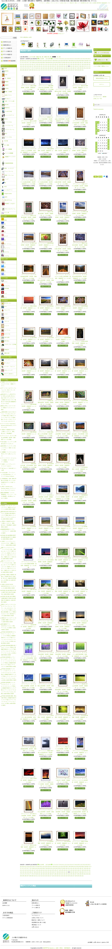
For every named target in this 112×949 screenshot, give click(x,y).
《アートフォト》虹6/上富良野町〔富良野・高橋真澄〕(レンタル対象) (63, 371)
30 (24, 60)
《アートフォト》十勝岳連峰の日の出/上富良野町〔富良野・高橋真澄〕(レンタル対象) (46, 87)
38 (36, 60)
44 (46, 60)
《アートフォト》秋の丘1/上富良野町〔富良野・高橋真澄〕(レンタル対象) (63, 402)
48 (53, 60)
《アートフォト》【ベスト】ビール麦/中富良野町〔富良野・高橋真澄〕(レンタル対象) (80, 654)
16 (71, 58)
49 (54, 60)
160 (62, 66)
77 (28, 62)
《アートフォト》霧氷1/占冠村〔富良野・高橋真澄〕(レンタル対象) (28, 122)
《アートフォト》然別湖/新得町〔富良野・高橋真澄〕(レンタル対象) (80, 496)
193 (67, 68)
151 (41, 66)
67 (84, 60)
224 (67, 70)
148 (35, 66)
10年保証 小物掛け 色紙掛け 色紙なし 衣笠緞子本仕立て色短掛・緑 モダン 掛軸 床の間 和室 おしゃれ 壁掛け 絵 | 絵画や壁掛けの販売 (8, 578)
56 (66, 60)
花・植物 (5, 145)
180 (37, 68)
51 (58, 60)
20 (78, 58)
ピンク (4, 236)
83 (38, 62)
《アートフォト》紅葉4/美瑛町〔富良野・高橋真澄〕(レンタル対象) (28, 371)
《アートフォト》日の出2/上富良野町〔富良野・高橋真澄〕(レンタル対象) (63, 626)
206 (25, 70)
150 (39, 66)
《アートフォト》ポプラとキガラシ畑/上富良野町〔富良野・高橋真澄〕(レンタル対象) (29, 717)
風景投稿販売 (104, 2)
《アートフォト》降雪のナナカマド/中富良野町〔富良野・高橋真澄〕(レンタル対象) (45, 119)
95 (58, 62)
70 (89, 60)
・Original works (73, 47)
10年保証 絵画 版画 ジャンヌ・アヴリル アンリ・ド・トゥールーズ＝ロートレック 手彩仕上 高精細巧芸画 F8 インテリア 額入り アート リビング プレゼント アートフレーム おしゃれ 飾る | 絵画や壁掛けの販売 (8, 688)
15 (70, 58)
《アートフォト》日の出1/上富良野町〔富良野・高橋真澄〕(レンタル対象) (80, 622)
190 (60, 68)
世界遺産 (5, 288)
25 (86, 58)
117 (35, 64)
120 (41, 64)
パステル (5, 256)
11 (63, 58)
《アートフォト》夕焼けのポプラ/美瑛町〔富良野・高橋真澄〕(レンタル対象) (45, 784)
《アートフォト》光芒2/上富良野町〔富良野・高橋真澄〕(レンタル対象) (63, 591)
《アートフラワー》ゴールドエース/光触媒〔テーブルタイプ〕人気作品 (8, 459)
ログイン (101, 84)
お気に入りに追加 (28, 93)
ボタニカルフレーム (8, 209)
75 (25, 62)
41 (41, 60)
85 (41, 62)
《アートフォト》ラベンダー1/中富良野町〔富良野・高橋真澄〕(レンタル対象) (63, 654)
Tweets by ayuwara (98, 109)
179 (35, 68)
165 (73, 66)
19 (76, 58)
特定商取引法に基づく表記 (86, 2)
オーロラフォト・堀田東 (99, 96)
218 (53, 70)
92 (53, 62)
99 (64, 62)
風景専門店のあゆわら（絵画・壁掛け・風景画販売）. (57, 948)
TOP (21, 37)
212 (39, 70)
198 (78, 68)
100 (67, 62)
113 (25, 64)
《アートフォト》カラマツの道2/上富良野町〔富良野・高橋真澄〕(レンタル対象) (46, 280)
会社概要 (94, 2)
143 (23, 66)
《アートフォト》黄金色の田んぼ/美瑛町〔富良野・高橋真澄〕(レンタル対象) (80, 685)
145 (28, 66)
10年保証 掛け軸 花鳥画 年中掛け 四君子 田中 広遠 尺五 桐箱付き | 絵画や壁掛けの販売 (8, 592)
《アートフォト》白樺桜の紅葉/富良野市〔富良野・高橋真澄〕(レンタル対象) (45, 402)
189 (57, 68)
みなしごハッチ (7, 370)
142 (21, 66)
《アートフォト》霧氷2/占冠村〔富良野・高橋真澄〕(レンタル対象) (80, 87)
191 (62, 68)
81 (35, 62)
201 (85, 68)
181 (39, 68)
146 (30, 66)
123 (48, 64)
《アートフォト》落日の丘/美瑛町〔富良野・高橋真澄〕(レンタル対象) (28, 847)
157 (55, 66)
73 (22, 62)
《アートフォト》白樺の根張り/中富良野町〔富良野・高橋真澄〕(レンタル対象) (80, 122)
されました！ (56, 33)
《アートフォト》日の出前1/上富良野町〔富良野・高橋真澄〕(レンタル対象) (46, 496)
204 (21, 70)
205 (23, 70)
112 (23, 64)
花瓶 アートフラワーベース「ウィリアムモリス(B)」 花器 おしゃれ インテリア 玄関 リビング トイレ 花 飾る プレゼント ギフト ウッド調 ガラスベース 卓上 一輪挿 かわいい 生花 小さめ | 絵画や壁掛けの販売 (8, 553)
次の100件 (49, 58)
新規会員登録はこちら (102, 78)
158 (57, 66)
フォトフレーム (7, 171)
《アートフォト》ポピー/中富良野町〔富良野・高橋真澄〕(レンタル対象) (45, 622)
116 (32, 64)
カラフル (5, 252)
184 (46, 68)
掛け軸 (4, 141)
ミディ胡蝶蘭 (7, 149)
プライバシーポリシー (55, 2)
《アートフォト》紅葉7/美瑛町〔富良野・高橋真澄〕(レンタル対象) (80, 308)
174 (23, 68)
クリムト (5, 318)
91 (51, 62)
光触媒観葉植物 (7, 163)
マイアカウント (42, 2)
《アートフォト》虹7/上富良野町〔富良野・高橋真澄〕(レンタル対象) (46, 371)
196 (73, 68)
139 (85, 64)
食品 (4, 186)
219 (55, 70)
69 (87, 60)
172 (89, 66)
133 (71, 64)
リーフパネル (7, 122)
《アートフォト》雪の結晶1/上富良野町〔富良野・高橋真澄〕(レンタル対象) (63, 811)
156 (53, 66)
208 (30, 70)
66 (82, 60)
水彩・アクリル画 (8, 101)
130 (64, 64)
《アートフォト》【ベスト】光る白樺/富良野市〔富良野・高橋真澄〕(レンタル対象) (80, 276)
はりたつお (5, 334)
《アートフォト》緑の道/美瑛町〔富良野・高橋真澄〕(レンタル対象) (63, 843)
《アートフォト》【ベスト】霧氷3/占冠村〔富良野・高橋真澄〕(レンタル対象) (63, 91)
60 (72, 60)
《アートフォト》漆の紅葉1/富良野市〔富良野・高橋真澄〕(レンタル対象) (63, 465)
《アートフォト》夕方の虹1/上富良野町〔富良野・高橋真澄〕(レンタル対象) (28, 815)
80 (33, 62)
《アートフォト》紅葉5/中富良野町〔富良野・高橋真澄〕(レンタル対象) (80, 343)
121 (44, 64)
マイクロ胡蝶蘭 (7, 153)
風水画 (5, 104)
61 (74, 60)
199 (80, 68)
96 (59, 62)
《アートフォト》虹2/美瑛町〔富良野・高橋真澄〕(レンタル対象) (63, 528)
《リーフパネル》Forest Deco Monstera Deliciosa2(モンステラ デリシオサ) (8, 425)
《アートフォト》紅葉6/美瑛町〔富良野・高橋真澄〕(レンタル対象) (63, 339)
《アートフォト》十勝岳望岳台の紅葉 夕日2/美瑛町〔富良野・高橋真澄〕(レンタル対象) (80, 433)
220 (57, 70)
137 (80, 64)
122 (46, 64)
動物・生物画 (7, 91)
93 (54, 62)
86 (43, 62)
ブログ (109, 2)
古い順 (58, 56)
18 (75, 58)
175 (25, 68)
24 (85, 58)
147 (32, 66)
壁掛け (4, 119)
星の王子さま (7, 200)
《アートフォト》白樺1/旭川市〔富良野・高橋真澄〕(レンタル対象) (28, 591)
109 (87, 62)
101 (69, 62)
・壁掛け (30, 47)
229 (78, 70)
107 (83, 62)
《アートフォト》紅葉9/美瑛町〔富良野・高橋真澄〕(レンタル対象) (46, 245)
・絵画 (23, 46)
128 (60, 64)
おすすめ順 (32, 56)
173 (21, 68)
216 (48, 70)
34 (30, 60)
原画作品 (6, 107)
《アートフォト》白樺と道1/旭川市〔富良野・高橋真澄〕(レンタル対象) (46, 591)
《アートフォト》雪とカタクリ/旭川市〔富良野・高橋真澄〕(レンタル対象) (62, 780)
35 (32, 60)
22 (81, 58)
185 (48, 68)
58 (69, 60)
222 (62, 70)
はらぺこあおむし (7, 373)
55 (64, 60)
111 (21, 64)
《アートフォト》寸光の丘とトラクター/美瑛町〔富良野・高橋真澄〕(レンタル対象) (63, 496)
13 (67, 58)
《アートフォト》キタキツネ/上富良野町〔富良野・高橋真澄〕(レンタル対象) (63, 433)
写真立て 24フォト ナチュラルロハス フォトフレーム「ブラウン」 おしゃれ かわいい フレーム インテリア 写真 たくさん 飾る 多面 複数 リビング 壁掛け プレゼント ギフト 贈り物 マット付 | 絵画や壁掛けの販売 (8, 610)
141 (89, 64)
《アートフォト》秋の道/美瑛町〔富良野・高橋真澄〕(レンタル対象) (45, 308)
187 (53, 68)
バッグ (5, 179)
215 (46, 70)
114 (28, 64)
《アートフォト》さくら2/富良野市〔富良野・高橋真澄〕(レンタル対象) (46, 717)
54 (63, 60)
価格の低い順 (39, 56)
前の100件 (40, 58)
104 (76, 62)
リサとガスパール (7, 359)
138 (83, 64)
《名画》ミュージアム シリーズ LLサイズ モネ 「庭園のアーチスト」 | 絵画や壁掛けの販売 (8, 543)
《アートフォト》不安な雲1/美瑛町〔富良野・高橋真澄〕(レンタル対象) (63, 150)
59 (71, 60)
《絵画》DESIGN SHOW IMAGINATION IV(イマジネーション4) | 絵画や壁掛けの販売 (8, 586)
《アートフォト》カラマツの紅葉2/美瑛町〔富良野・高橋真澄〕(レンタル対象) (63, 182)
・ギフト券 (81, 46)
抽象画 (5, 85)
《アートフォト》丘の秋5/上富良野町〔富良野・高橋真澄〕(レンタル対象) (63, 217)
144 (25, 66)
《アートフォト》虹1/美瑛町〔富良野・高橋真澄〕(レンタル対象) (80, 528)
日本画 (5, 88)
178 (32, 68)
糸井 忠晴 (5, 337)
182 (41, 68)
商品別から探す (28, 37)
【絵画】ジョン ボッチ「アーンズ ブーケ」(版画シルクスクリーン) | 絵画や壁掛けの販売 (8, 507)
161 (64, 66)
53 (61, 60)
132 (69, 64)
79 (32, 62)
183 (44, 68)
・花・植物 (45, 47)
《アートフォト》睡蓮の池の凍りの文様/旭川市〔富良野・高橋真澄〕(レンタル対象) (45, 752)
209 (32, 70)
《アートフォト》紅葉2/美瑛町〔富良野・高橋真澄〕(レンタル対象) (80, 402)
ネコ (4, 297)
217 (51, 70)
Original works (6, 193)
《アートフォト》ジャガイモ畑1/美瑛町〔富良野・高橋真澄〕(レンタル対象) (62, 689)
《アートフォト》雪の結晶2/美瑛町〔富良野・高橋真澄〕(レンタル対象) (80, 717)
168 (80, 66)
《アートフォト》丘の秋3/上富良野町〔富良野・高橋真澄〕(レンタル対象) (28, 245)
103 (73, 62)
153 (46, 66)
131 (67, 64)
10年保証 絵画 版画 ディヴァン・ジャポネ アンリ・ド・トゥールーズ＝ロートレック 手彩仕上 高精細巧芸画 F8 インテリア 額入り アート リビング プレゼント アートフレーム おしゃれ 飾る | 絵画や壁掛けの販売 (8, 674)
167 (78, 66)
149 (37, 66)
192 (64, 68)
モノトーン (5, 248)
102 (71, 62)
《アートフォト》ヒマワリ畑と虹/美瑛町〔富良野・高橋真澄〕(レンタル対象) (28, 500)
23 (83, 58)
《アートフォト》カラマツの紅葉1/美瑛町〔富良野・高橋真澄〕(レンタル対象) (63, 248)
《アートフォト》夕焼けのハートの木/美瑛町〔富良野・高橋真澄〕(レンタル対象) (63, 748)
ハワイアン (5, 286)
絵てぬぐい (6, 98)
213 (41, 70)
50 (56, 60)
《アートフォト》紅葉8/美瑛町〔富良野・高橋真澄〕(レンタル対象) (63, 308)
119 (39, 64)
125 (53, 64)
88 (46, 62)
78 (30, 62)
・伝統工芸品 (88, 46)
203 (89, 68)
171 (87, 66)
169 (83, 66)
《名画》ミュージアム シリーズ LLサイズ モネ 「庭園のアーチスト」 (8, 383)
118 (37, 64)
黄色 (4, 220)
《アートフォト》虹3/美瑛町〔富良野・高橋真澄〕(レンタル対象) (45, 528)
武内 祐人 (5, 341)
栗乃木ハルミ (6, 303)
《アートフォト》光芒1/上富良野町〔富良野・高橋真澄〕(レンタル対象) (80, 591)
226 (71, 70)
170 (85, 66)
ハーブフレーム (7, 125)
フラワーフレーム (8, 129)
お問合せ (48, 2)
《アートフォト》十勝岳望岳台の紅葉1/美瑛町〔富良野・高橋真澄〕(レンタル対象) (80, 811)
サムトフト (5, 310)
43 (45, 60)
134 (73, 64)
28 (20, 60)
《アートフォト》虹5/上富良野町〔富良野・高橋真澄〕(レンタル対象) (80, 371)
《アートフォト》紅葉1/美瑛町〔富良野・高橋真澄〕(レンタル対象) (28, 433)
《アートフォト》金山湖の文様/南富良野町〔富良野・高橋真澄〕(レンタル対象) (28, 748)
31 (25, 60)
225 (69, 70)
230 (80, 70)
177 (30, 68)
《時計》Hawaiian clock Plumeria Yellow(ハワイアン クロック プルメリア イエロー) (8, 488)
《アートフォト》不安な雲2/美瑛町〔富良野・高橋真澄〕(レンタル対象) (46, 150)
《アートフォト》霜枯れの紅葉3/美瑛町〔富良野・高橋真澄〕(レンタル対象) (28, 217)
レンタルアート (7, 190)
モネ (4, 306)
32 (27, 60)
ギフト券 (5, 212)
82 (36, 62)
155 (51, 66)
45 (48, 60)
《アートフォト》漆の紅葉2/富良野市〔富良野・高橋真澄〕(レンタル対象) (46, 465)
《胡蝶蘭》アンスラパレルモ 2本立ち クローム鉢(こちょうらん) (8, 453)
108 (85, 62)
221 (60, 70)
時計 (4, 133)
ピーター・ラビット (8, 366)
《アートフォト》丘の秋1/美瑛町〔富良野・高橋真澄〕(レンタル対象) (46, 339)
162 (67, 66)
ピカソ (4, 314)
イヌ (4, 293)
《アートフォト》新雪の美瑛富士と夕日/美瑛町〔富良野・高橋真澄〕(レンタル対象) (45, 433)
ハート (4, 281)
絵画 (4, 68)
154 (48, 66)
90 (50, 62)
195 (71, 68)
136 (78, 64)
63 (77, 60)
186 (51, 68)
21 (80, 58)
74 (24, 62)
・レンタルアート (66, 46)
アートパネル (7, 137)
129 (62, 64)
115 (30, 64)
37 (35, 60)
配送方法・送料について (75, 2)
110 (89, 62)
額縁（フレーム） (8, 175)
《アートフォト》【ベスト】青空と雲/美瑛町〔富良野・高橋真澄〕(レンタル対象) (28, 685)
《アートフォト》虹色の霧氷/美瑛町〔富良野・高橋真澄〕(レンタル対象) (80, 150)
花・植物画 (6, 78)
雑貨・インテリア (7, 168)
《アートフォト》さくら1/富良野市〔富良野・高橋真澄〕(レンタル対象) (63, 717)
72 (20, 62)
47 (51, 60)
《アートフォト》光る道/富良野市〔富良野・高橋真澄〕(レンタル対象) (80, 469)
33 (28, 60)
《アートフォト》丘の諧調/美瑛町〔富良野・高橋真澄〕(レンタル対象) (45, 843)
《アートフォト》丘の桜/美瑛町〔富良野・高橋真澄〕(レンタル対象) (80, 752)
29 (22, 60)
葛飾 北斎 (5, 353)
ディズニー (5, 363)
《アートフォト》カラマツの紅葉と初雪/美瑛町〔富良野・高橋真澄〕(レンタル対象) (63, 119)
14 (68, 58)
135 (76, 64)
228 (76, 70)
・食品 (59, 47)
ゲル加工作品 (7, 111)
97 (61, 62)
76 (27, 62)
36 (33, 60)
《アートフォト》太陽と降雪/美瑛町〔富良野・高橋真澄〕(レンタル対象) (28, 87)
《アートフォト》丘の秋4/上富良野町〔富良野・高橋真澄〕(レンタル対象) (80, 213)
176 (28, 68)
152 (44, 66)
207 (28, 70)
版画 (4, 197)
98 (63, 62)
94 (56, 62)
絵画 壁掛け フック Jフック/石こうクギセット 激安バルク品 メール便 (8, 447)
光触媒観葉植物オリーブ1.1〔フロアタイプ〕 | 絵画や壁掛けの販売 (8, 531)
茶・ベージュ (6, 244)
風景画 (5, 71)
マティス (5, 321)
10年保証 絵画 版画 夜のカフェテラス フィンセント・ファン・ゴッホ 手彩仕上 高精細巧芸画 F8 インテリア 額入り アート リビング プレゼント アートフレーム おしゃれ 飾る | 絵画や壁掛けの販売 (8, 637)
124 (51, 64)
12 (65, 58)
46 (50, 60)
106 (80, 62)
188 (55, 68)
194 (69, 68)
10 (62, 58)
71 (90, 60)
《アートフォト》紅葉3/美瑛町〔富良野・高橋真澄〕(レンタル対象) (28, 406)
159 (60, 66)
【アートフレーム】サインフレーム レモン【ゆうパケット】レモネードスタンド (8, 389)
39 (38, 60)
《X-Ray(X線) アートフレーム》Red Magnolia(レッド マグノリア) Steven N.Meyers (8, 474)
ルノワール (5, 330)
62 (76, 60)
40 (40, 60)
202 (87, 68)
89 (48, 62)
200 (83, 68)
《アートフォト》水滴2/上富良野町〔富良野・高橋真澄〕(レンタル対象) (63, 559)
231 (83, 70)
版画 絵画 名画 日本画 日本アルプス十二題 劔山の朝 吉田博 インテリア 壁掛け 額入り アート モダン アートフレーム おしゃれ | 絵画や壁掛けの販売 (8, 515)
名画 (4, 74)
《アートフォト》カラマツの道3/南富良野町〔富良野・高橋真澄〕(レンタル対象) (28, 276)
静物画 (5, 81)
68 (85, 60)
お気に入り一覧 (97, 98)
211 (37, 70)
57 (67, 60)
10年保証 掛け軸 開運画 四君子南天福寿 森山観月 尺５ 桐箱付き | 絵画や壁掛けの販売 (8, 537)
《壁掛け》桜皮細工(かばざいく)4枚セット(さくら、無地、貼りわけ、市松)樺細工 (8, 431)
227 (73, 70)
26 (88, 58)
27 (89, 58)
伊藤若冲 (5, 349)
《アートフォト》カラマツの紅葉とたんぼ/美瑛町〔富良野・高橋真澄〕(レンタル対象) (29, 150)
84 (40, 62)
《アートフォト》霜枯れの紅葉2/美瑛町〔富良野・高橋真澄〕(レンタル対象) (45, 213)
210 (35, 70)
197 (76, 68)
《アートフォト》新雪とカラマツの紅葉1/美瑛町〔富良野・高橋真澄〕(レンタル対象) (46, 182)
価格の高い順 (47, 56)
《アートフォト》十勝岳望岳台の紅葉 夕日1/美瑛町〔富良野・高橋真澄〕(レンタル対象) (28, 465)
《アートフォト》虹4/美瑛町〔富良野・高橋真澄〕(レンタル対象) (28, 528)
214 (44, 70)
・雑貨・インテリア (52, 48)
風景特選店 (99, 2)
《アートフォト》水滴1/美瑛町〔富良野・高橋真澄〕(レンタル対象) (80, 559)
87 (45, 62)
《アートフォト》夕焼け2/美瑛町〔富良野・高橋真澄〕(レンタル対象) (28, 308)
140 (87, 64)
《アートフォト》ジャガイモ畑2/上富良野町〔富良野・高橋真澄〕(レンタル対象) (46, 685)
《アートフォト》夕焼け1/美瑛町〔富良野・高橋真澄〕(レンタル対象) (28, 780)
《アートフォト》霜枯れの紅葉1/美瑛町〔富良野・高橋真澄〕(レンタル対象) (79, 245)
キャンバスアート (8, 115)
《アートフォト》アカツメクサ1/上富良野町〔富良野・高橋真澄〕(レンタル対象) (46, 811)
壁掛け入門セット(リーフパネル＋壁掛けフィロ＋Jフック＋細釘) (8, 407)
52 (59, 60)
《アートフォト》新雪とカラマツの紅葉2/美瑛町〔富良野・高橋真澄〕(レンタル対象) (28, 182)
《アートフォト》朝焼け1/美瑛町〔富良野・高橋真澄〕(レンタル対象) (80, 843)
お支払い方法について (64, 2)
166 (76, 66)
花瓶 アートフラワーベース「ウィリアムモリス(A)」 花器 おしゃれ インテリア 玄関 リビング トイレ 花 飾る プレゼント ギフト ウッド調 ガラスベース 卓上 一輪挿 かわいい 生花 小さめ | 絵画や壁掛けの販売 (8, 566)
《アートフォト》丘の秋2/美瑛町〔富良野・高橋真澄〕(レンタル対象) (28, 339)
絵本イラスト (7, 95)
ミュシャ (5, 325)
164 (71, 66)
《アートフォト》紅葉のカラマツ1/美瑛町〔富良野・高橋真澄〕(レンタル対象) (80, 185)
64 (79, 60)
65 (81, 60)
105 (78, 62)
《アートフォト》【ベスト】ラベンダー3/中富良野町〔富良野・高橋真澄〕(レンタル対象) (28, 658)
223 (64, 70)
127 (57, 64)
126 (55, 64)
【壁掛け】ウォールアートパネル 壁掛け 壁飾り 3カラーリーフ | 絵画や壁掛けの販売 (8, 619)
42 (43, 60)
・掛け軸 (37, 47)
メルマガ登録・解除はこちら (101, 66)
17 (73, 58)
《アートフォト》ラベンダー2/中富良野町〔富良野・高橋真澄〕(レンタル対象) (46, 654)
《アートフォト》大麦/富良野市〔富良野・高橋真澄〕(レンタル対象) (28, 626)
